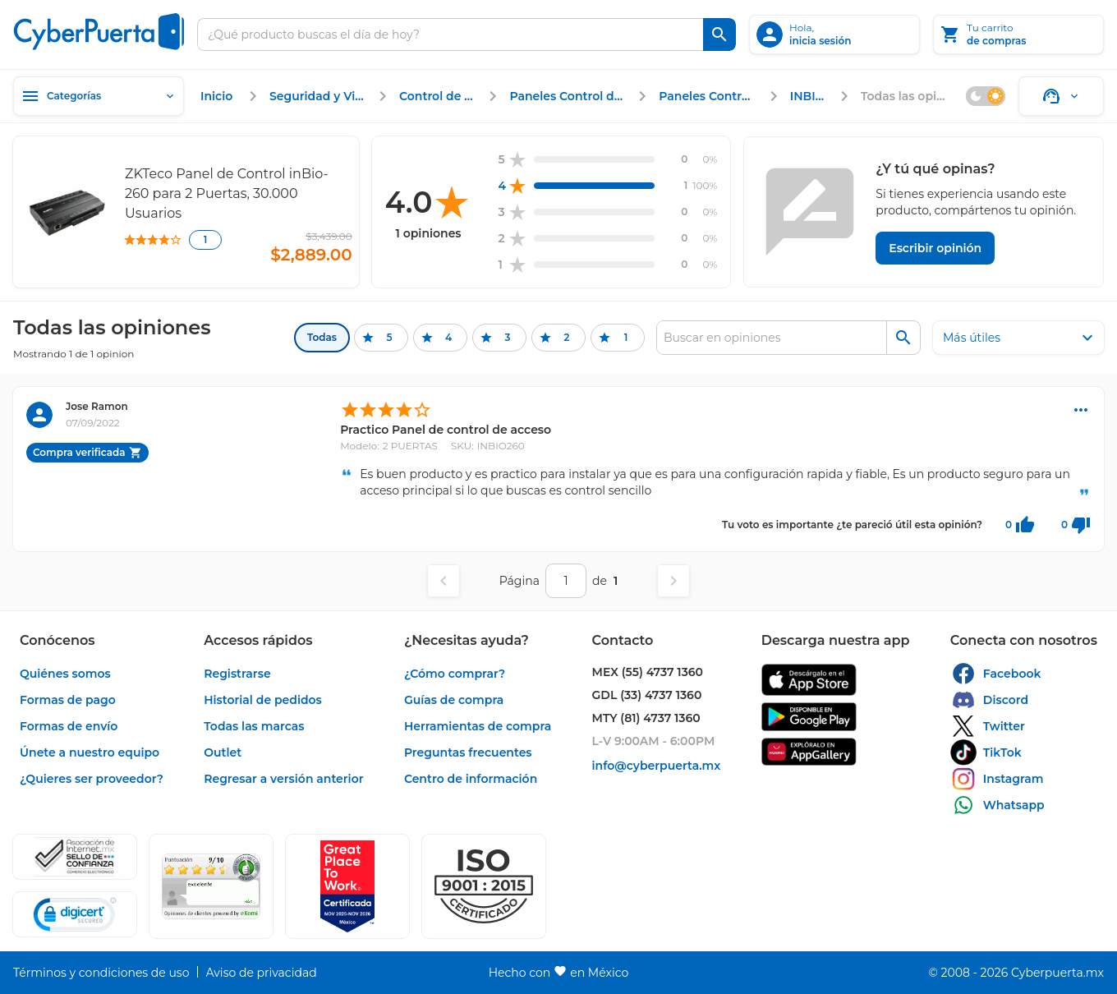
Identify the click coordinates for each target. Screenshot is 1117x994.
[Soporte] (1061, 96)
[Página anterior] (443, 580)
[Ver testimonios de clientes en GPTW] (347, 886)
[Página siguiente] (673, 580)
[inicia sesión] (834, 34)
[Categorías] (98, 96)
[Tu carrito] (1018, 34)
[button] (483, 886)
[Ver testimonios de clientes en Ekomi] (211, 886)
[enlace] (218, 96)
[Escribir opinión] (935, 248)
